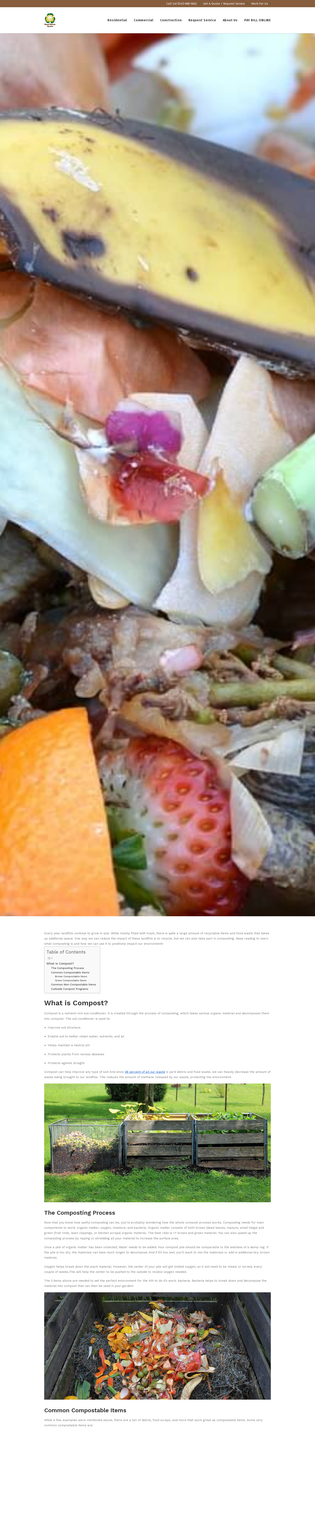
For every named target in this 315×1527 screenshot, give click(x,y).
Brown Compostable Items (71, 840)
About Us (230, 20)
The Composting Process (67, 832)
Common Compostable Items (70, 836)
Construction (171, 20)
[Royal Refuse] (50, 20)
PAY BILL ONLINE (257, 20)
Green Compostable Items (71, 844)
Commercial (143, 20)
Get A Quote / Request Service (225, 3)
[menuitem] (183, 3)
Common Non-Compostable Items (73, 848)
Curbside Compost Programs (69, 853)
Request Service (202, 20)
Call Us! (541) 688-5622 (182, 3)
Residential (117, 20)
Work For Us (261, 3)
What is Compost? (60, 828)
